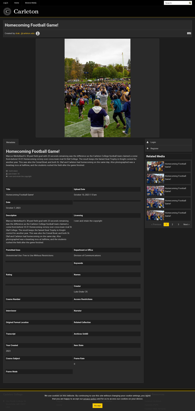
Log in (5, 3)
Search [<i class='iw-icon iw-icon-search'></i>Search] (190, 3)
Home (16, 3)
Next (186, 224)
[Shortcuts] (189, 33)
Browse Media (30, 3)
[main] (97, 203)
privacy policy (90, 398)
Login (151, 142)
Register (152, 148)
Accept (97, 405)
